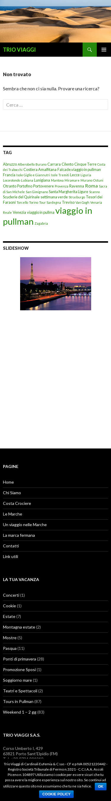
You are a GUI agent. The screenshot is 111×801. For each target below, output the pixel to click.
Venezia (19, 212)
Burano (41, 164)
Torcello (22, 202)
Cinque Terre (85, 164)
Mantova (57, 180)
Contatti (11, 545)
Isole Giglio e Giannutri (33, 175)
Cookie (9, 605)
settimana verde (54, 197)
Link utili (10, 556)
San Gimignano (37, 192)
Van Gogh (82, 202)
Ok (100, 786)
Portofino (24, 186)
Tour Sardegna (50, 202)
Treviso (68, 202)
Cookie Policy (56, 794)
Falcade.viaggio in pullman (79, 169)
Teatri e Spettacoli (20, 690)
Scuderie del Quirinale (21, 197)
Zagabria (41, 223)
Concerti (11, 595)
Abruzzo (10, 164)
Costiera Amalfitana (40, 169)
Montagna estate (19, 626)
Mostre (10, 637)
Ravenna (76, 186)
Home (8, 481)
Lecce (75, 174)
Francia (9, 174)
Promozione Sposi (19, 669)
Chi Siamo (12, 492)
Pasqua (10, 648)
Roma (91, 185)
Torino (33, 202)
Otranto (9, 186)
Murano (86, 180)
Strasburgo (77, 197)
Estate (9, 616)
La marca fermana (19, 535)
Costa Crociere (17, 503)
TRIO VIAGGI (19, 49)
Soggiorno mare (17, 680)
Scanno (94, 192)
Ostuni (98, 180)
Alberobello (26, 164)
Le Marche (12, 513)
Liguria (86, 175)
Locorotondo (11, 180)
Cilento (67, 164)
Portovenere (43, 186)
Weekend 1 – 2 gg (19, 711)
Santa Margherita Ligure (68, 191)
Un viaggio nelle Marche (25, 524)
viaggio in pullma (40, 212)
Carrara (54, 164)
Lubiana (27, 180)
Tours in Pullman (18, 701)
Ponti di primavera (19, 658)
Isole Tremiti (60, 175)
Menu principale (104, 50)
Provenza (61, 186)
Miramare (72, 180)
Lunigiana (42, 180)
